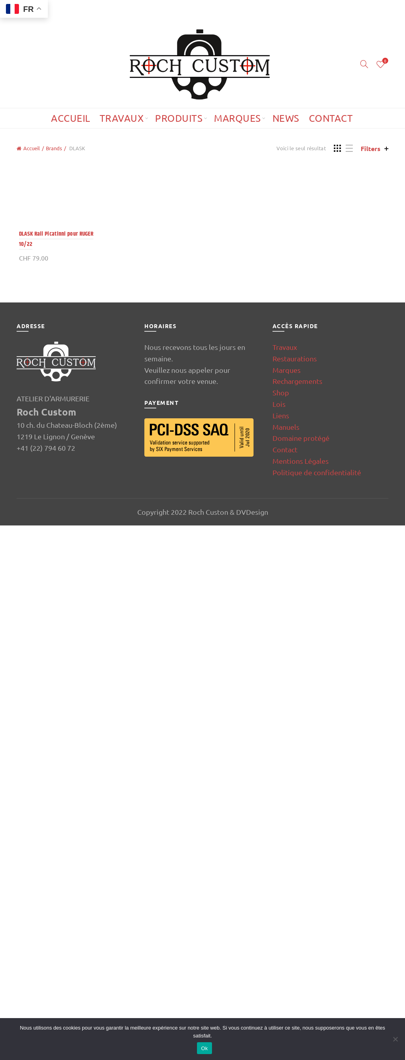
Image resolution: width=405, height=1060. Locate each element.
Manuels (286, 961)
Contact (331, 118)
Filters (370, 148)
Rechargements (297, 915)
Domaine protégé (301, 972)
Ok (204, 1048)
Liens (281, 949)
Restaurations (295, 892)
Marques (237, 118)
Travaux (122, 118)
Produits (178, 118)
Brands (54, 148)
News (286, 118)
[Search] (364, 64)
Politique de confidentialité (317, 1006)
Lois (279, 938)
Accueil (70, 118)
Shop (281, 927)
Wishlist (384, 61)
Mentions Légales (301, 995)
